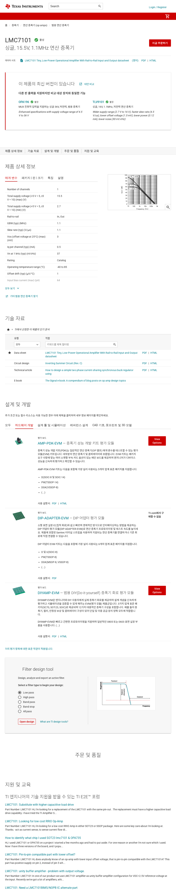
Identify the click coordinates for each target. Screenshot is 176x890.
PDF (143, 60)
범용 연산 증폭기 (60, 25)
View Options (157, 441)
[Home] (24, 6)
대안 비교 (89, 84)
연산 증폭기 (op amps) (35, 25)
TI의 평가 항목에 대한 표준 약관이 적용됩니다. (29, 648)
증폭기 (15, 25)
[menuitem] (157, 16)
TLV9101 (98, 102)
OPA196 (24, 102)
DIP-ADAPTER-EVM (53, 518)
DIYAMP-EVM (48, 593)
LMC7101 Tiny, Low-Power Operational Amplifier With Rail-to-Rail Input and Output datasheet (77, 60)
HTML (152, 60)
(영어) (135, 60)
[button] (9, 16)
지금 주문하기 (160, 43)
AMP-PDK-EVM (50, 443)
